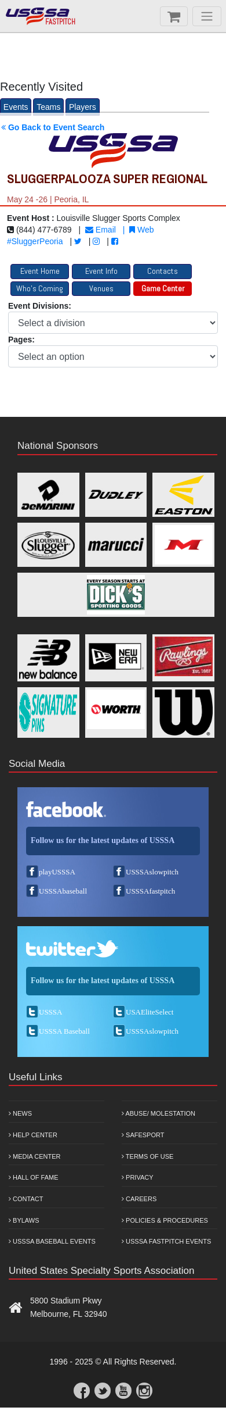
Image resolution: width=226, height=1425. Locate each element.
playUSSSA (57, 871)
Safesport (143, 1134)
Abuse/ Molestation (158, 1113)
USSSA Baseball (64, 1031)
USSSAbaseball (63, 891)
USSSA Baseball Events (52, 1241)
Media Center (35, 1156)
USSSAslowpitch (152, 871)
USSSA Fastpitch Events (166, 1241)
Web (141, 229)
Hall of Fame (34, 1177)
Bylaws (24, 1220)
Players (82, 107)
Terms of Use (147, 1156)
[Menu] (206, 16)
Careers (139, 1198)
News (20, 1113)
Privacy (138, 1177)
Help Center (33, 1134)
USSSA (50, 1012)
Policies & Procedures (165, 1220)
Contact (26, 1198)
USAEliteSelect (149, 1012)
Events (15, 107)
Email (100, 229)
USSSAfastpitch (150, 891)
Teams (48, 107)
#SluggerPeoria (35, 241)
